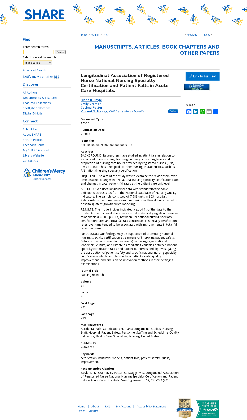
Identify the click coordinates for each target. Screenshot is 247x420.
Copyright (93, 410)
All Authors (30, 92)
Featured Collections (37, 103)
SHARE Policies (33, 140)
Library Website (33, 155)
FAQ (107, 406)
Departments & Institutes (40, 98)
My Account (123, 406)
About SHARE (32, 134)
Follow (173, 111)
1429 (105, 35)
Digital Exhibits (33, 113)
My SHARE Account (36, 150)
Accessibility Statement (151, 406)
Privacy (81, 410)
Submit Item (31, 129)
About (95, 406)
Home (83, 35)
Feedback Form (33, 145)
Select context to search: (39, 57)
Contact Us (30, 161)
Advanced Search (34, 70)
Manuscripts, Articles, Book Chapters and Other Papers (157, 50)
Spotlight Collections (37, 108)
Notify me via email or (41, 76)
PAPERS (95, 35)
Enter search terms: (36, 47)
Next (207, 34)
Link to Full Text (202, 76)
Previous (192, 34)
